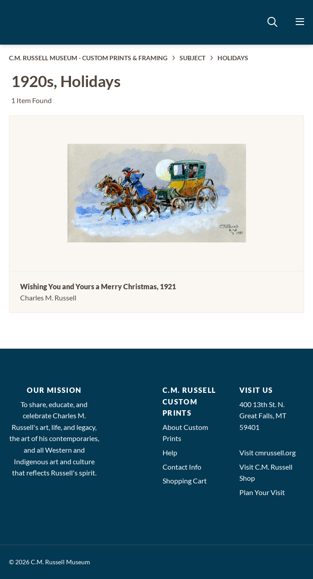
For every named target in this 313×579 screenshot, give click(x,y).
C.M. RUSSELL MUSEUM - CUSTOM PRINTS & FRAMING (88, 58)
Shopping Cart (185, 480)
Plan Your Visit (262, 492)
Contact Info (182, 466)
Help (170, 452)
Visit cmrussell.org (267, 452)
